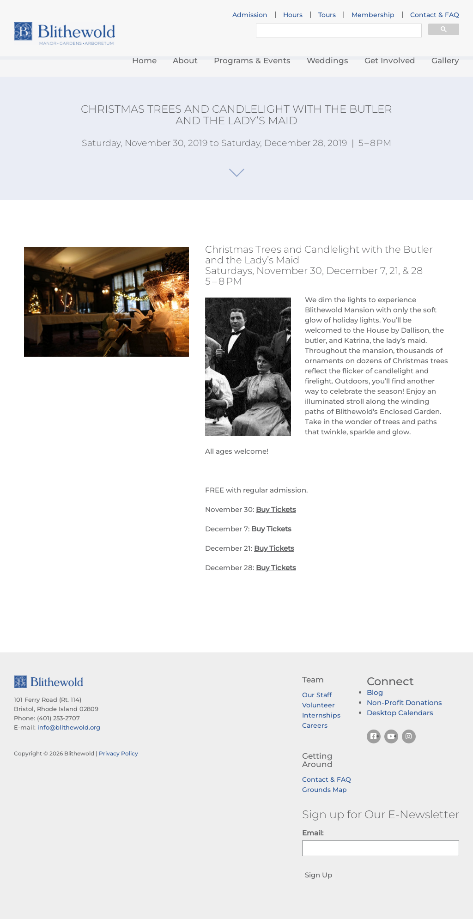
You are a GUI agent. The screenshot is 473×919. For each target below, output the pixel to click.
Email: (312, 832)
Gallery (445, 60)
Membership (373, 15)
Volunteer (318, 705)
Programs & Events (252, 60)
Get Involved (389, 60)
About (185, 60)
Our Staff (317, 695)
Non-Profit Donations (404, 702)
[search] (338, 31)
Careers (314, 725)
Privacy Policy (118, 753)
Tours (327, 15)
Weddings (327, 60)
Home (144, 60)
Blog (375, 692)
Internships (321, 715)
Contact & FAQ (434, 15)
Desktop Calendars (400, 712)
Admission (249, 15)
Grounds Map (324, 789)
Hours (293, 15)
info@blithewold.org (68, 727)
